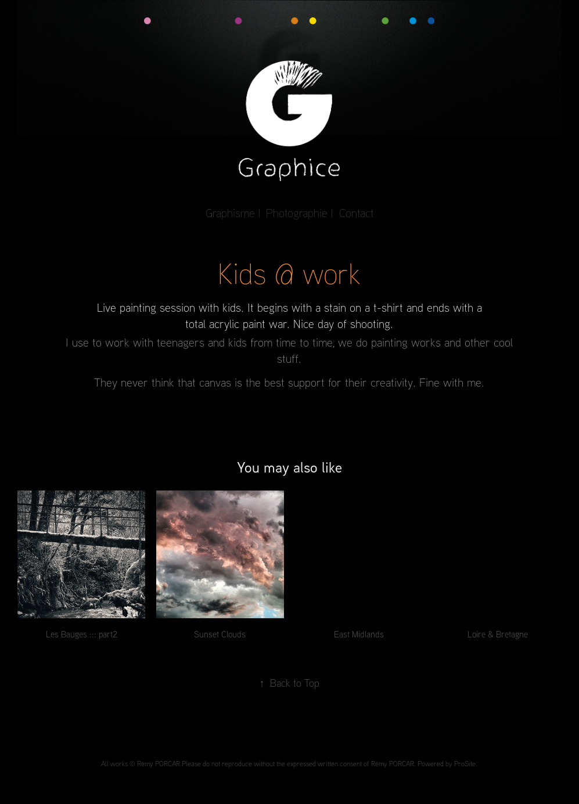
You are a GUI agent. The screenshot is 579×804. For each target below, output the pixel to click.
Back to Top (289, 682)
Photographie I (299, 212)
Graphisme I (233, 212)
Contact (356, 212)
